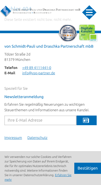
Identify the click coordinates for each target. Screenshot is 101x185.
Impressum (13, 138)
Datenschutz (37, 138)
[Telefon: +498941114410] (36, 68)
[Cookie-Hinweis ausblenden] (87, 168)
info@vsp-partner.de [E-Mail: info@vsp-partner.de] (38, 73)
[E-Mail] (40, 120)
